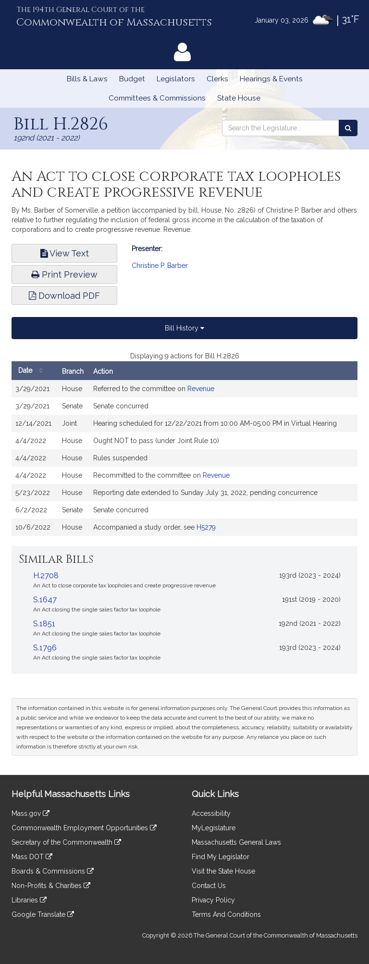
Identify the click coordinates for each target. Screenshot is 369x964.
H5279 (206, 527)
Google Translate (43, 914)
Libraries (29, 900)
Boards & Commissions (53, 871)
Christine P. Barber (160, 265)
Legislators (176, 79)
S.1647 (45, 599)
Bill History (184, 328)
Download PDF (64, 296)
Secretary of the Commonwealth (66, 842)
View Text (64, 253)
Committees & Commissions (157, 98)
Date (33, 370)
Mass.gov (30, 813)
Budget (132, 79)
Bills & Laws (87, 79)
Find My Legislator (220, 857)
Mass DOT (32, 857)
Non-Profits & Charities (51, 885)
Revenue (200, 389)
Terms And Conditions (226, 914)
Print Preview (64, 274)
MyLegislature (213, 828)
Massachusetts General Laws (236, 842)
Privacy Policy (213, 900)
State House (238, 98)
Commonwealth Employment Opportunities (84, 828)
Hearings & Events (271, 79)
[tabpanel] (184, 448)
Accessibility (211, 813)
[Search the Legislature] (348, 128)
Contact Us (209, 885)
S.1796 (45, 647)
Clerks (217, 79)
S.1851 (44, 623)
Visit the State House (223, 871)
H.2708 (46, 575)
